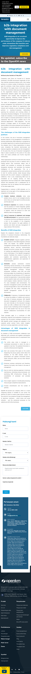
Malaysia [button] (10, 15)
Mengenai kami (5, 658)
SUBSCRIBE (25, 54)
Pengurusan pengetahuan (20, 611)
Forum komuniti (21, 636)
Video (18, 649)
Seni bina (3, 605)
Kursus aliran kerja (21, 633)
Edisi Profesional (5, 613)
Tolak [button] (17, 7)
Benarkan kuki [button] (24, 7)
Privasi (22, 672)
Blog (18, 638)
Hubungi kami (4, 661)
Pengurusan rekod (21, 607)
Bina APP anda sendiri (22, 622)
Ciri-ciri (3, 607)
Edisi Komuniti (4, 618)
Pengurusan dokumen (22, 605)
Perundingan (4, 633)
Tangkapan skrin (21, 646)
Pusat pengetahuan (22, 631)
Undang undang (16, 672)
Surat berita (20, 641)
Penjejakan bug (21, 644)
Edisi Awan (4, 615)
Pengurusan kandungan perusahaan (23, 615)
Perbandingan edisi (6, 610)
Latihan (3, 631)
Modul (18, 619)
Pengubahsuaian (5, 636)
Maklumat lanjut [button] (6, 11)
